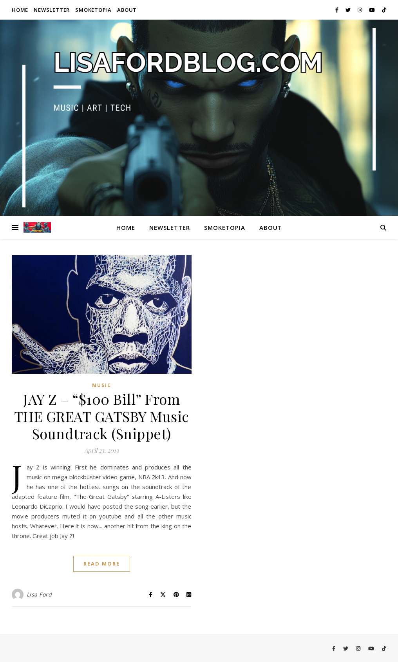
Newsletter (52, 9)
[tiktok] (384, 9)
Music (101, 385)
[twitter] (349, 9)
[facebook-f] (337, 9)
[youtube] (372, 9)
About (127, 9)
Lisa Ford (39, 594)
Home (20, 9)
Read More (101, 563)
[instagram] (360, 9)
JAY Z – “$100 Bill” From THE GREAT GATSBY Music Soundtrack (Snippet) (101, 416)
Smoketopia (93, 9)
